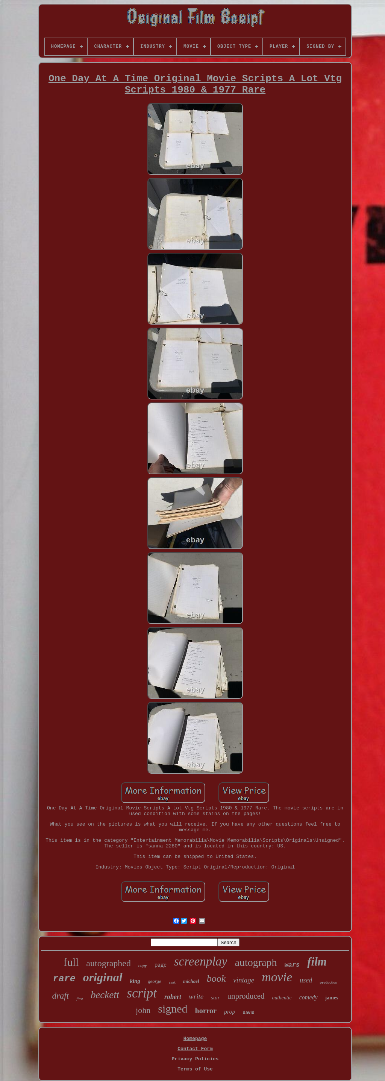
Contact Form (195, 1049)
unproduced (245, 996)
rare (64, 978)
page (161, 964)
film (317, 961)
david (249, 1012)
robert (172, 997)
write (196, 997)
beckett (105, 995)
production (328, 982)
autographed (108, 963)
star (215, 997)
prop (229, 1011)
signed (172, 1008)
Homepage (195, 1039)
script (142, 993)
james (331, 998)
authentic (282, 998)
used (306, 980)
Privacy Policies (195, 1059)
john (143, 1010)
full (71, 962)
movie (277, 977)
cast (172, 982)
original (103, 977)
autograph (256, 962)
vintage (243, 980)
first (79, 998)
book (216, 978)
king (135, 981)
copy (142, 965)
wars (292, 965)
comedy (308, 997)
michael (191, 981)
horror (206, 1011)
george (154, 981)
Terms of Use (195, 1069)
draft (60, 996)
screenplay (200, 961)
